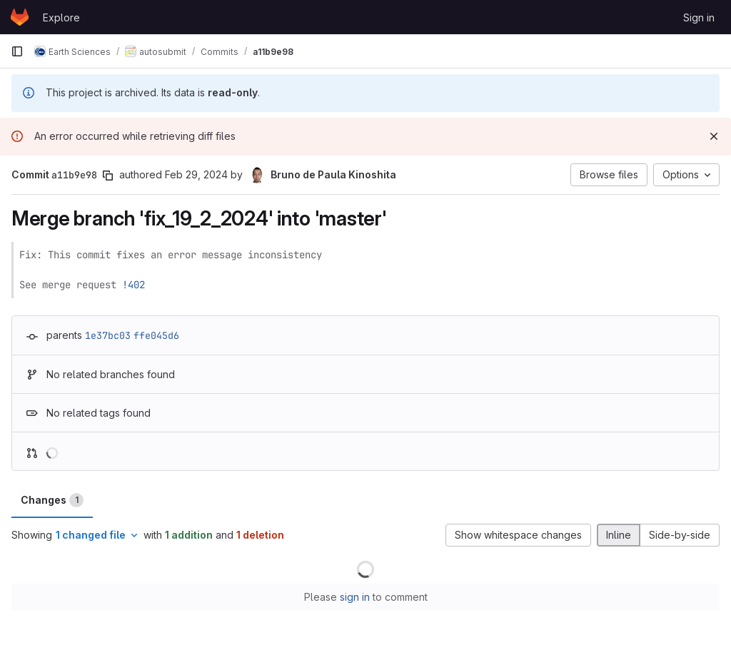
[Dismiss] (713, 136)
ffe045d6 (156, 335)
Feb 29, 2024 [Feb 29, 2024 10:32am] (196, 174)
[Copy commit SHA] (107, 175)
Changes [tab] (52, 500)
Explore (61, 17)
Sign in (699, 17)
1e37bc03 (108, 335)
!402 (133, 284)
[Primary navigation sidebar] (17, 51)
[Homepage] (19, 17)
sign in (355, 597)
